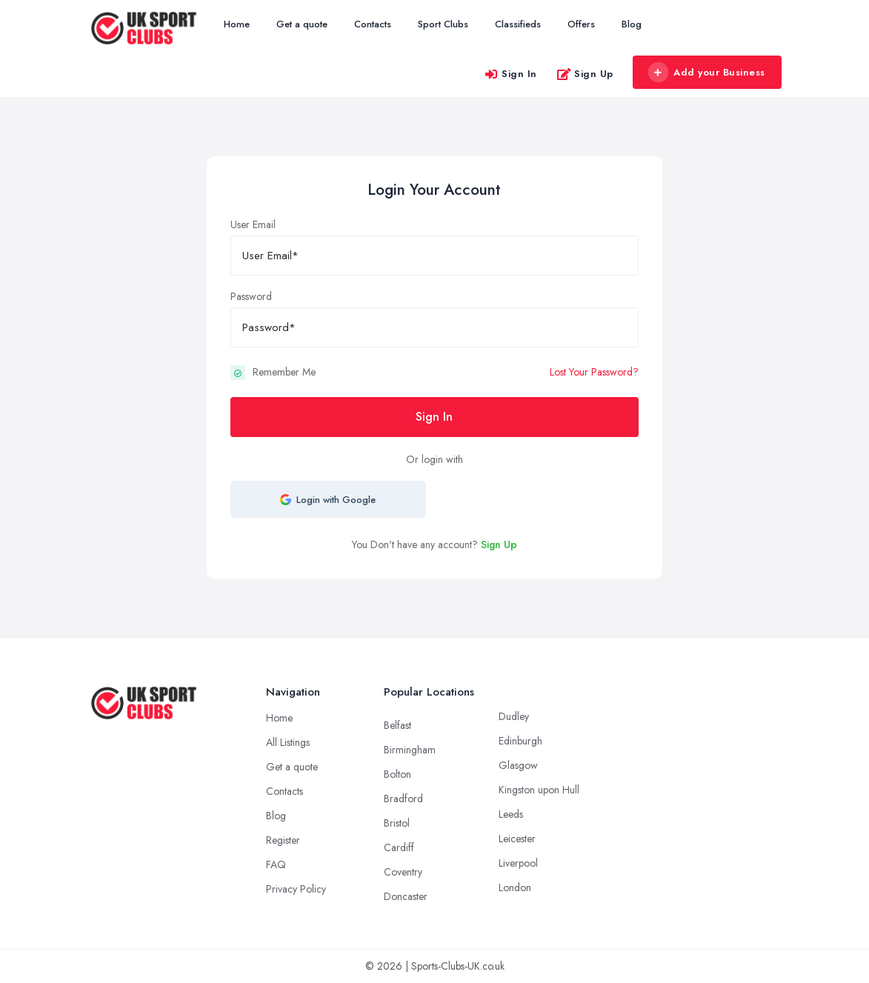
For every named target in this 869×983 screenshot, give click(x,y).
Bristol (397, 823)
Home (237, 24)
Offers (581, 24)
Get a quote (301, 24)
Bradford (403, 798)
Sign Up (585, 74)
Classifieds (518, 24)
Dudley (514, 716)
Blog (632, 24)
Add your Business (706, 72)
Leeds (511, 814)
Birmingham (410, 749)
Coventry (403, 871)
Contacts (372, 24)
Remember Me (284, 371)
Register (283, 840)
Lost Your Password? (594, 371)
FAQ (276, 864)
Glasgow (518, 765)
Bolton (397, 774)
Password (251, 296)
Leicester (517, 838)
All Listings (288, 742)
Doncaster (405, 896)
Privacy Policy (296, 889)
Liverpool (518, 863)
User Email (253, 224)
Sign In (510, 74)
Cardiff (399, 847)
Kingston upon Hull (539, 789)
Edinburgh (520, 740)
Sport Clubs (443, 24)
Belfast (397, 725)
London (515, 887)
